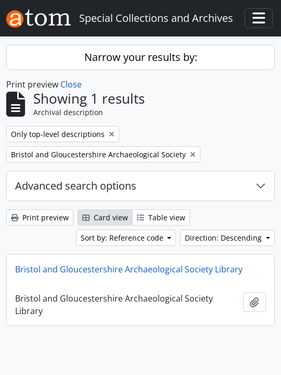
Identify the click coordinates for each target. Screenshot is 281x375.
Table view (161, 217)
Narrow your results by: (140, 57)
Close (71, 84)
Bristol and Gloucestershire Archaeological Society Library (128, 269)
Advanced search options (75, 186)
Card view (105, 217)
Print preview (40, 217)
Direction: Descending (224, 238)
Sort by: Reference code (123, 238)
